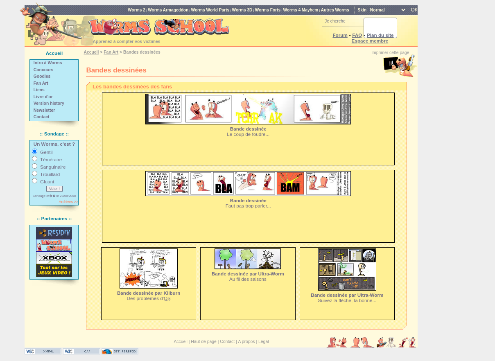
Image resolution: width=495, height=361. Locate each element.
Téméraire (51, 159)
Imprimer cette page (390, 52)
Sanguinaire (53, 166)
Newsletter (44, 110)
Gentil (46, 152)
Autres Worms (335, 10)
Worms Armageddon (168, 10)
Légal (263, 341)
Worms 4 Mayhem (300, 10)
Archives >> (68, 202)
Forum (339, 35)
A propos (246, 341)
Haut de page (203, 341)
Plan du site (380, 35)
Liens (39, 90)
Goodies (42, 76)
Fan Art (41, 83)
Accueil (91, 52)
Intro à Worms (48, 63)
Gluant (47, 181)
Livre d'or (43, 97)
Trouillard (50, 174)
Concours (44, 70)
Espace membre (370, 40)
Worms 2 (136, 10)
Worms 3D (242, 10)
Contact (42, 117)
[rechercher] (370, 28)
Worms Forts (267, 10)
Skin (361, 10)
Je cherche (335, 21)
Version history (49, 103)
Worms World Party (210, 10)
